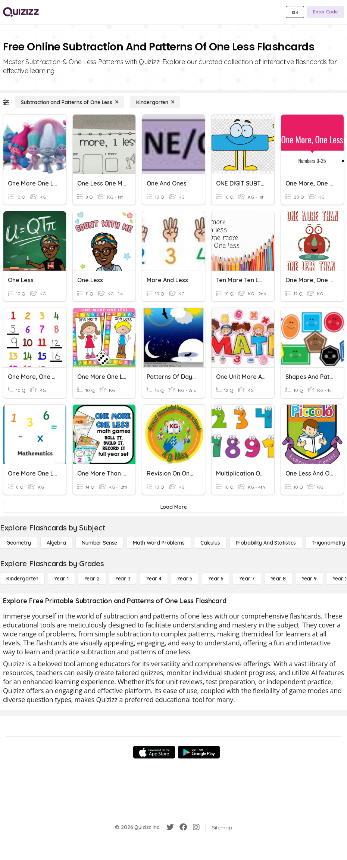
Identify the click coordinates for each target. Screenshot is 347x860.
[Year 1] (61, 579)
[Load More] (173, 507)
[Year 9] (309, 579)
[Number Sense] (99, 543)
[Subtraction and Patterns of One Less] (69, 102)
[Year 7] (247, 579)
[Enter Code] (325, 12)
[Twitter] (170, 827)
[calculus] (210, 543)
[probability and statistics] (265, 543)
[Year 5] (185, 579)
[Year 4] (154, 579)
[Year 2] (92, 579)
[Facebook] (183, 827)
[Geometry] (18, 543)
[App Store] (154, 752)
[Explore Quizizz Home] (21, 12)
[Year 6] (216, 579)
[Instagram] (196, 827)
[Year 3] (123, 579)
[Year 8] (278, 579)
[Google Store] (199, 752)
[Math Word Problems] (158, 543)
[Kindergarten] (155, 102)
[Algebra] (56, 543)
